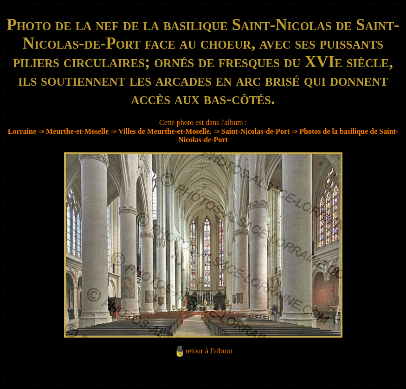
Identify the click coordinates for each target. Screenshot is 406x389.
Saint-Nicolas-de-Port (255, 131)
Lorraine (22, 131)
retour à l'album (209, 351)
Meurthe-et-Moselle (77, 131)
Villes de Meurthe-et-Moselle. (165, 131)
